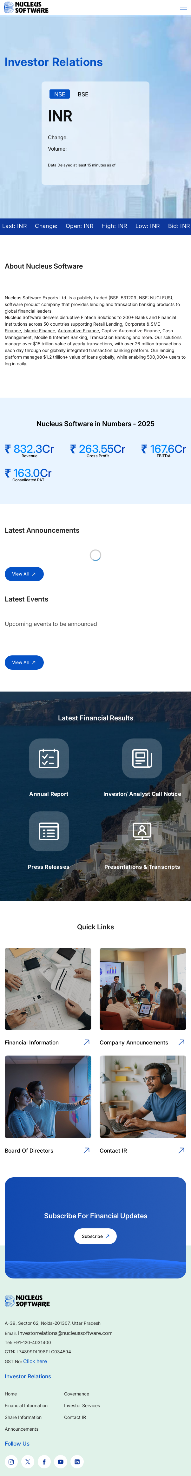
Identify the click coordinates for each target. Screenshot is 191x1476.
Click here (35, 1361)
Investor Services (82, 1405)
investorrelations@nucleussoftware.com (65, 1333)
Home (11, 1393)
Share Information (23, 1417)
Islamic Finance (39, 330)
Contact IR (75, 1417)
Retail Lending (107, 324)
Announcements (21, 1429)
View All (24, 574)
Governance (76, 1393)
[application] (95, 136)
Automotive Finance (78, 330)
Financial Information (26, 1405)
